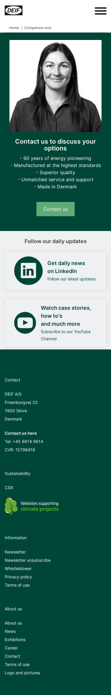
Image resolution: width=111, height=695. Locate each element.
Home (14, 27)
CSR (9, 487)
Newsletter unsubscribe (28, 560)
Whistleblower (18, 568)
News (10, 631)
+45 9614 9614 (28, 441)
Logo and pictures (22, 672)
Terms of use (17, 585)
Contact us (55, 209)
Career (11, 647)
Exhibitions (15, 639)
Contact (12, 656)
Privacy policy (18, 576)
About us (13, 622)
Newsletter (15, 551)
